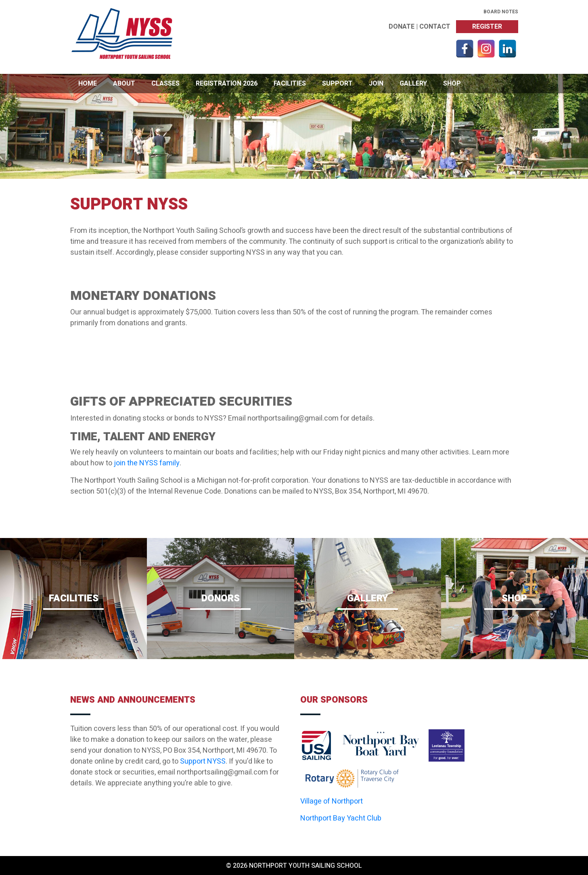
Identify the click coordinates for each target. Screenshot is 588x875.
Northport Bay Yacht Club (340, 818)
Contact (434, 26)
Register (487, 26)
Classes (165, 83)
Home (87, 83)
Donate (401, 26)
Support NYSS (203, 761)
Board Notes (500, 11)
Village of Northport (331, 801)
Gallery (413, 83)
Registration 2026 (226, 83)
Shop (452, 83)
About (124, 83)
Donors (220, 600)
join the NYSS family (147, 463)
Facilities (290, 83)
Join (376, 83)
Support (337, 83)
